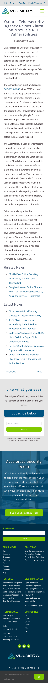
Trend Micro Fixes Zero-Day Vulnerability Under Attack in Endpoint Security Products (23, 324)
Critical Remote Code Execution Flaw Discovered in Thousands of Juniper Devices (25, 359)
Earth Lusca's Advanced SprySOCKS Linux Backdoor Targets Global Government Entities (26, 337)
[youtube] (28, 646)
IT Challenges (10, 611)
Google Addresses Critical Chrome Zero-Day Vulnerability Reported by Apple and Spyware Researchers (26, 291)
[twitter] (19, 646)
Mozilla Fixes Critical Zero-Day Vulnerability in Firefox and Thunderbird (23, 278)
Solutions (30, 547)
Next (39, 371)
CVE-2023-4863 (12, 89)
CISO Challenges (34, 578)
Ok (39, 676)
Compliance (31, 611)
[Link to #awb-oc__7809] (42, 11)
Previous (11, 371)
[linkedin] (24, 646)
